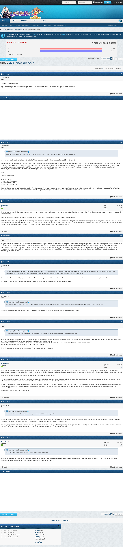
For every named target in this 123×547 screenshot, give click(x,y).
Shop (33, 21)
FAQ (11, 25)
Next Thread (67, 520)
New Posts (4, 25)
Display (118, 68)
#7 (121, 321)
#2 (121, 142)
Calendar (17, 25)
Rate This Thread (109, 68)
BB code (37, 531)
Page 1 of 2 (106, 58)
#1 (121, 74)
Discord (24, 21)
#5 (121, 262)
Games (43, 21)
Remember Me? (98, 2)
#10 (121, 437)
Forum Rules (38, 542)
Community (25, 25)
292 (121, 209)
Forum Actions (36, 25)
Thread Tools (98, 68)
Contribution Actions (60, 25)
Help (115, 2)
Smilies (37, 533)
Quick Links (47, 25)
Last (120, 59)
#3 (121, 201)
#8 (121, 359)
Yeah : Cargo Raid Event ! (22, 63)
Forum (4, 21)
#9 (121, 401)
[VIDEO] (37, 537)
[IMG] (36, 535)
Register (120, 2)
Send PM (5, 231)
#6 (121, 292)
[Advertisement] (61, 116)
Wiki (14, 21)
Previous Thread (57, 520)
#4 (121, 235)
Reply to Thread (8, 60)
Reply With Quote (116, 94)
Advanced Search (113, 25)
